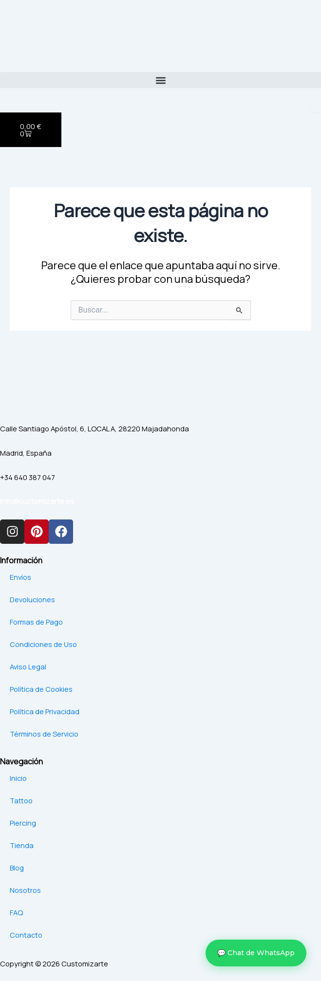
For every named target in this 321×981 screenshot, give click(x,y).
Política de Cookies (41, 689)
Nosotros (25, 890)
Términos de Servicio (44, 734)
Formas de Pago (36, 622)
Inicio (18, 778)
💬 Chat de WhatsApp (256, 952)
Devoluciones (32, 599)
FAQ (16, 912)
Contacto (26, 935)
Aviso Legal (28, 666)
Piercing (23, 823)
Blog (17, 867)
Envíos (20, 577)
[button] (160, 80)
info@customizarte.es (37, 501)
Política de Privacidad (44, 711)
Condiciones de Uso (43, 644)
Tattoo (21, 800)
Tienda (22, 845)
